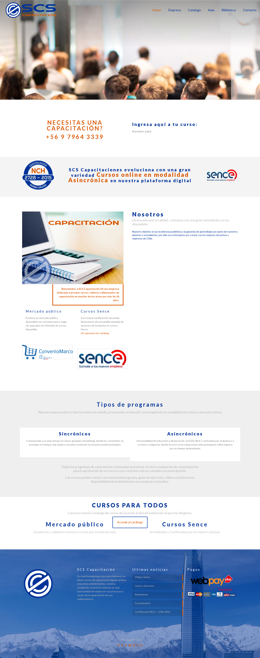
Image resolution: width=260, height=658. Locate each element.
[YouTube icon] (126, 645)
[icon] (137, 645)
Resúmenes (141, 594)
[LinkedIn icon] (130, 645)
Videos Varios (142, 577)
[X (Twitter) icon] (122, 645)
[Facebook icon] (118, 645)
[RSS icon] (141, 645)
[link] (47, 352)
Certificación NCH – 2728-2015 (152, 611)
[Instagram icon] (134, 645)
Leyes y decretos (144, 585)
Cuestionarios (143, 603)
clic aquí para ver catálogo (95, 333)
